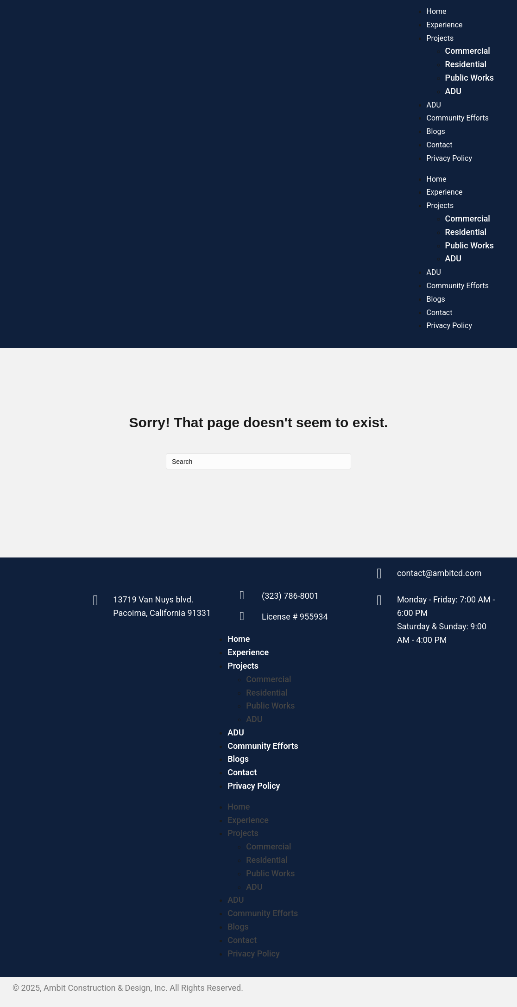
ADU (453, 91)
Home (437, 11)
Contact (440, 144)
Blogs (436, 131)
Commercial (467, 51)
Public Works (469, 77)
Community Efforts (458, 118)
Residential (466, 64)
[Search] (258, 461)
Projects (440, 38)
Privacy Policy (450, 158)
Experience (445, 24)
